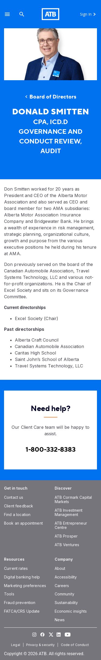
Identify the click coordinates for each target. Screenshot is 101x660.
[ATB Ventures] (67, 544)
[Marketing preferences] (25, 585)
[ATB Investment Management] (69, 512)
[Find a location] (17, 514)
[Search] (22, 14)
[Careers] (62, 585)
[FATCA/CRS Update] (22, 611)
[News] (60, 619)
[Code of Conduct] (75, 644)
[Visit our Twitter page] (51, 634)
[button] (7, 14)
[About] (60, 568)
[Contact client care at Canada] (51, 449)
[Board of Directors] (50, 97)
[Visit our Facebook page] (43, 634)
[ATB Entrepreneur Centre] (71, 525)
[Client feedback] (18, 506)
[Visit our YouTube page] (67, 634)
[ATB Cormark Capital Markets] (73, 499)
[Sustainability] (66, 602)
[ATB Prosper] (66, 536)
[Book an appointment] (23, 523)
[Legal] (16, 644)
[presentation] (50, 54)
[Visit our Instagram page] (34, 634)
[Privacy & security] (41, 644)
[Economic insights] (71, 611)
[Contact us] (13, 497)
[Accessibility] (66, 577)
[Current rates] (16, 568)
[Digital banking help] (22, 577)
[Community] (64, 594)
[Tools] (9, 594)
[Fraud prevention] (19, 602)
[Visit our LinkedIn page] (59, 634)
